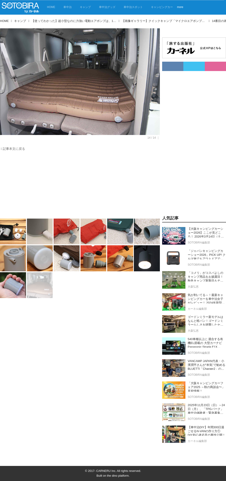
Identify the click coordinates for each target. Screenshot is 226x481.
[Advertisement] (77, 186)
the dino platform (118, 475)
